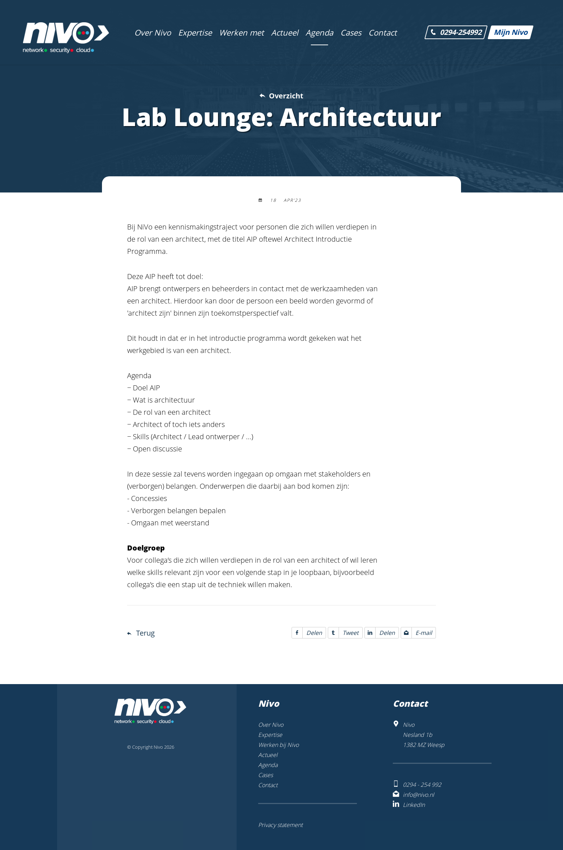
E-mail (416, 632)
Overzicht (286, 96)
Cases (265, 775)
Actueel (268, 755)
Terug (145, 633)
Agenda (268, 765)
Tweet (343, 632)
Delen (307, 632)
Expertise (270, 735)
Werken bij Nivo (278, 745)
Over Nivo (270, 725)
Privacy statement (280, 825)
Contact (268, 785)
